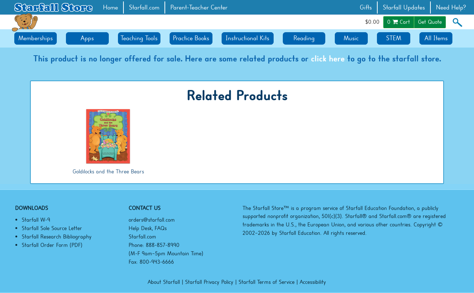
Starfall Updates (404, 7)
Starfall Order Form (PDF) (52, 245)
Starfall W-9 (36, 219)
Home (110, 7)
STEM (393, 38)
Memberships (35, 38)
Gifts (366, 7)
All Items (436, 38)
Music (351, 38)
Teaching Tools (139, 38)
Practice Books (191, 38)
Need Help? (451, 7)
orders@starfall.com (152, 219)
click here (328, 58)
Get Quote (430, 22)
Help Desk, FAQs (148, 228)
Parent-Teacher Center (198, 7)
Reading (304, 38)
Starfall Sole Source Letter (52, 228)
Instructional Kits (247, 38)
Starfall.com (144, 7)
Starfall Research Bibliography (57, 236)
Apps (87, 38)
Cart (398, 22)
